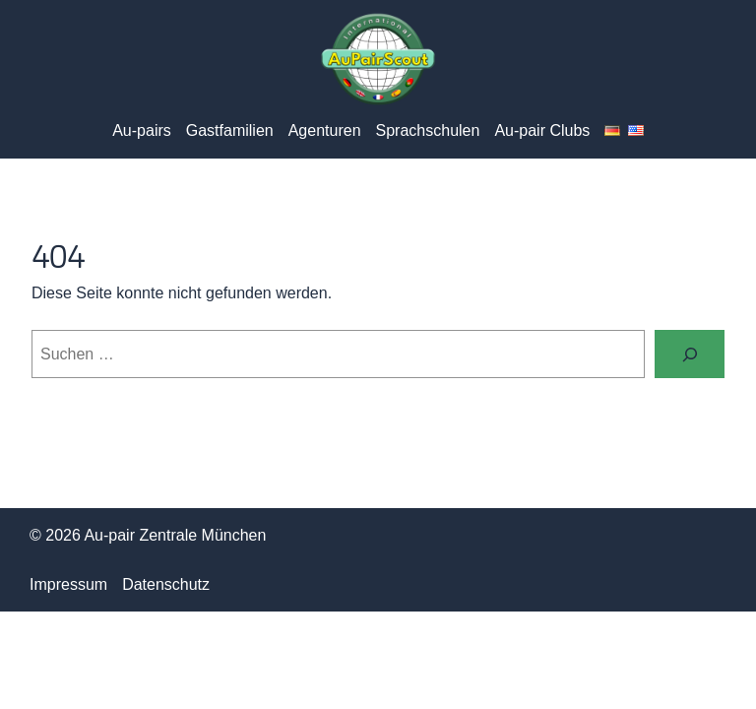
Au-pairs (141, 130)
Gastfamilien (230, 130)
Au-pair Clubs (542, 130)
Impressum (68, 584)
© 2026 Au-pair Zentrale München (148, 535)
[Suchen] (689, 354)
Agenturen (324, 130)
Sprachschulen (428, 130)
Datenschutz (166, 584)
